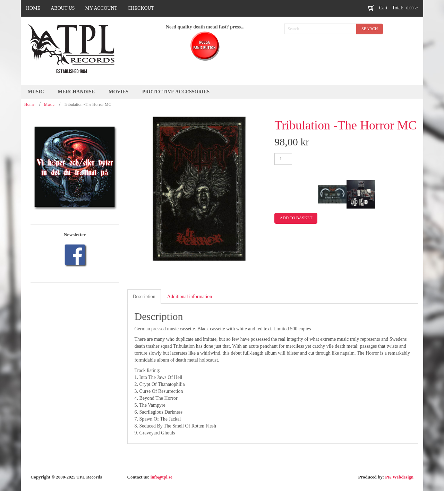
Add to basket (296, 217)
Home (29, 104)
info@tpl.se (161, 477)
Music (49, 104)
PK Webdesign (399, 477)
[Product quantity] (283, 159)
